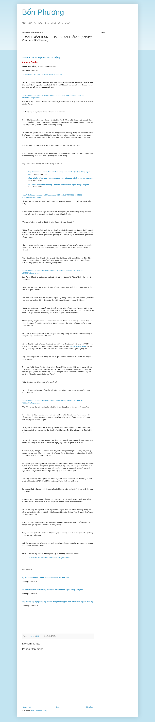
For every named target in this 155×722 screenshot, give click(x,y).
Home (58, 707)
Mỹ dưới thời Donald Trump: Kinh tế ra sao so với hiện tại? (45, 578)
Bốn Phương (43, 12)
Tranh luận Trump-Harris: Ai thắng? (42, 57)
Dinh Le (32, 636)
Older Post (89, 707)
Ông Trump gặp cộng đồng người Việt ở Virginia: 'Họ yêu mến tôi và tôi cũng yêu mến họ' (57, 602)
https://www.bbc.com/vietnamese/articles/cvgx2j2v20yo (42, 74)
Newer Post (27, 707)
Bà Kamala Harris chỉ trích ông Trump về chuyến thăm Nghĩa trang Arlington (52, 590)
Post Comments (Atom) (39, 711)
